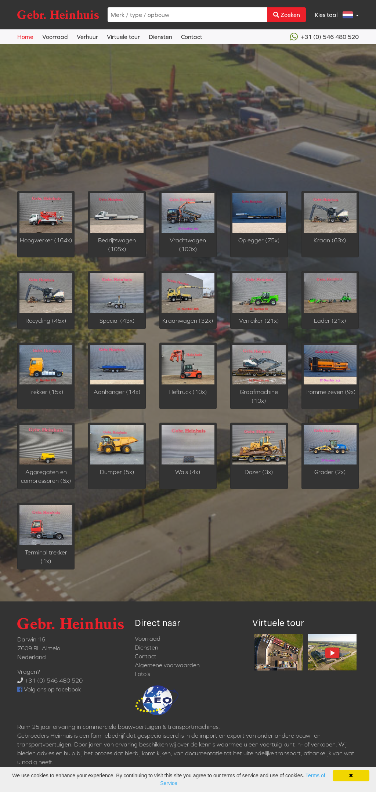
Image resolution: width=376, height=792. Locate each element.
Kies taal (334, 14)
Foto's (142, 673)
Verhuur (87, 36)
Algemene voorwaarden (167, 665)
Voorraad (55, 36)
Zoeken (286, 14)
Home (25, 36)
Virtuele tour (123, 36)
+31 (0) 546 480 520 (324, 36)
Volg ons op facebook (49, 689)
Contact (191, 36)
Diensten (160, 36)
